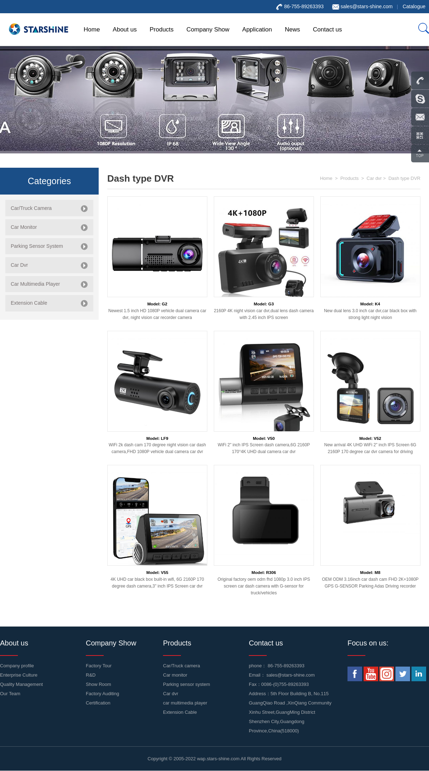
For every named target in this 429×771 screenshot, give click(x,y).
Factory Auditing (102, 693)
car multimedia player (185, 703)
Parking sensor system (186, 684)
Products (161, 29)
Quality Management (21, 684)
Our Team (10, 693)
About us (125, 29)
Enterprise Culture (19, 675)
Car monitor (175, 675)
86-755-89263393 (286, 665)
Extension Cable (180, 712)
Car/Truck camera (181, 665)
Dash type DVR (404, 178)
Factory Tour (99, 665)
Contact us (327, 29)
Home (92, 29)
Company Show (208, 29)
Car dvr (374, 178)
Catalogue (414, 6)
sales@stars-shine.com (366, 6)
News (292, 29)
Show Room (98, 684)
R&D (90, 675)
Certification (98, 703)
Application (257, 29)
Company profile (17, 665)
